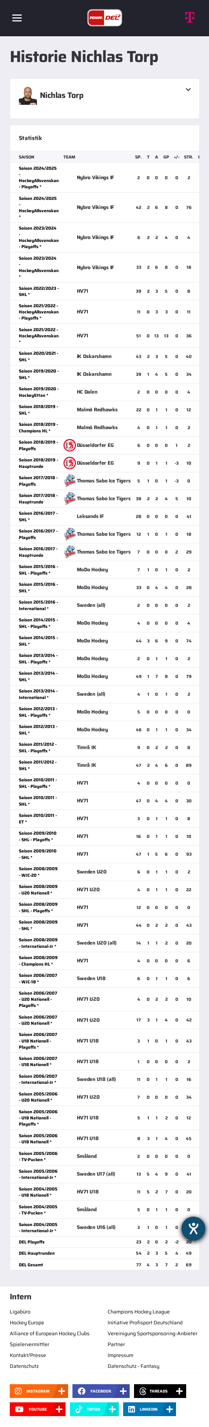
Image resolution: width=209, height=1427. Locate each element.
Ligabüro (20, 1312)
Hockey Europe (27, 1323)
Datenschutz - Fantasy (133, 1366)
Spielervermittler (29, 1344)
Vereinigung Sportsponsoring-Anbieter (152, 1333)
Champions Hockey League (139, 1312)
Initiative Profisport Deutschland (145, 1323)
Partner (116, 1344)
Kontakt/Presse (28, 1355)
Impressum (120, 1355)
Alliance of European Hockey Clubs (49, 1333)
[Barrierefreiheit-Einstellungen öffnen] (193, 1229)
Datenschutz (24, 1366)
